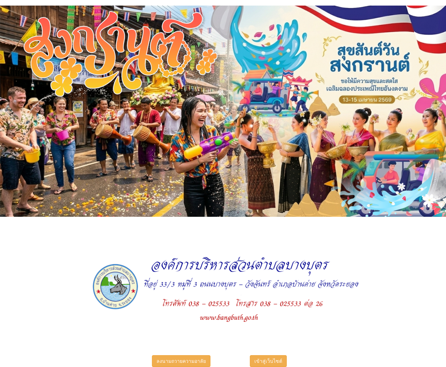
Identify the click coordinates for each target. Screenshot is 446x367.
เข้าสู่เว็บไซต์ (268, 361)
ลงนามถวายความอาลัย (181, 361)
